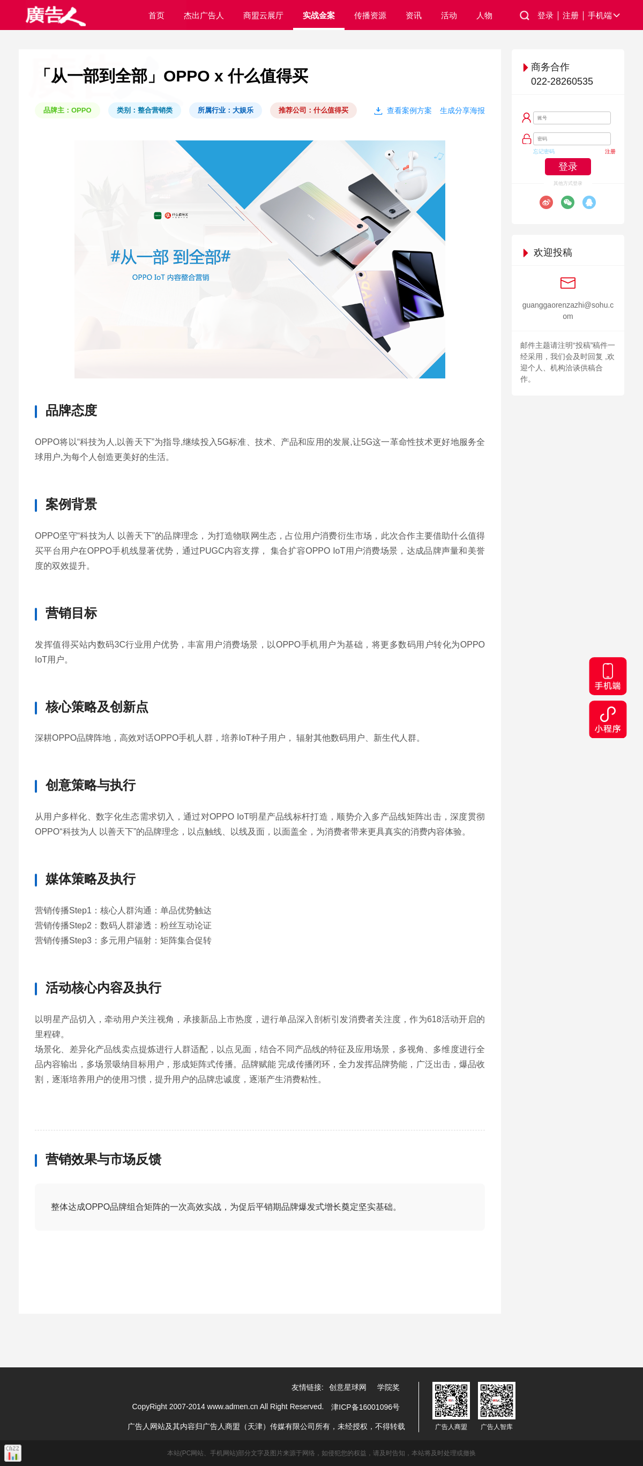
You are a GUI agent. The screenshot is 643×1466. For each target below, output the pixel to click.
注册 (573, 15)
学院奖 (388, 1387)
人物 (484, 15)
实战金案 (319, 15)
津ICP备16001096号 (365, 1407)
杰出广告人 (204, 15)
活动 (449, 15)
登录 (547, 15)
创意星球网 (348, 1387)
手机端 (605, 15)
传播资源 (370, 15)
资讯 (414, 15)
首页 (156, 15)
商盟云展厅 (263, 15)
